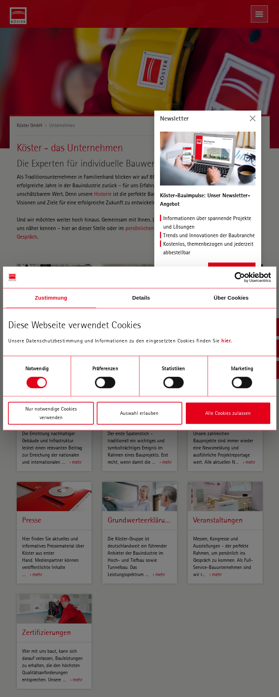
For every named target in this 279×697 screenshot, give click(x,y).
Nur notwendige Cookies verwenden (51, 413)
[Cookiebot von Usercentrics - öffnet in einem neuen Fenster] (239, 277)
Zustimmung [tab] (51, 298)
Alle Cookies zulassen (228, 413)
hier (226, 340)
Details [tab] (141, 298)
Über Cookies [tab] (231, 298)
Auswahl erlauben (139, 413)
